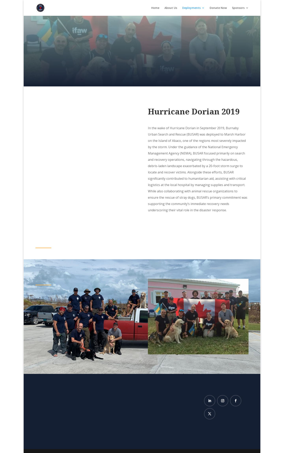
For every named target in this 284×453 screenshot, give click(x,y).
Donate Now (218, 8)
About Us (170, 8)
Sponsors (238, 8)
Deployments (191, 8)
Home (155, 8)
